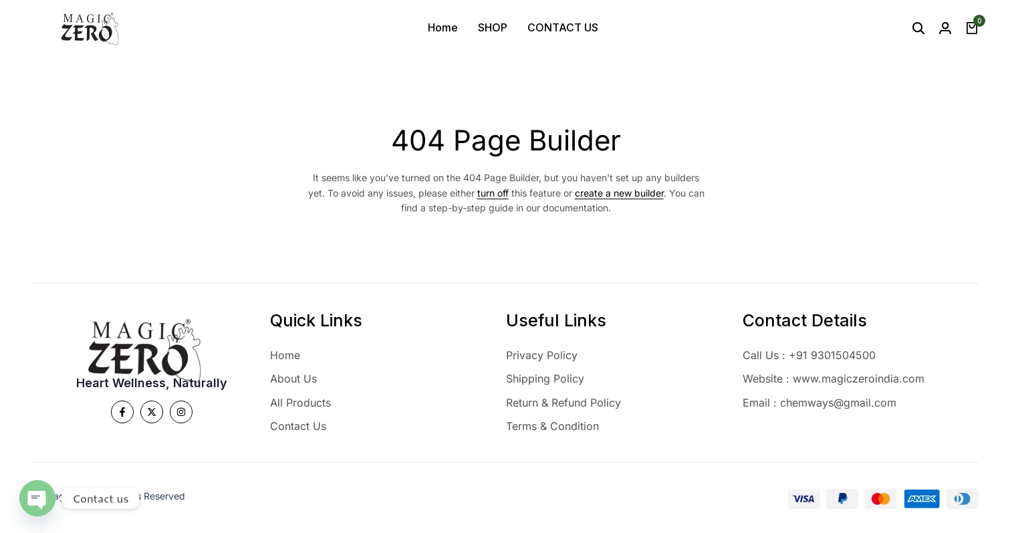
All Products (300, 402)
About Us (293, 378)
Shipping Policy (545, 378)
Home (443, 27)
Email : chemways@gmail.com (819, 402)
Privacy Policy (542, 355)
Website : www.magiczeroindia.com (833, 378)
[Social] (122, 412)
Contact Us (298, 426)
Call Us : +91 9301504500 (809, 355)
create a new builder (619, 193)
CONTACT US (562, 27)
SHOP (492, 27)
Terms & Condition (552, 426)
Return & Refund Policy (563, 402)
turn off (493, 193)
